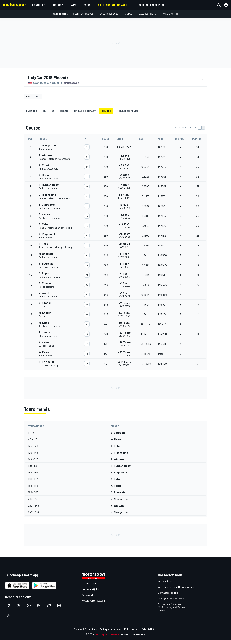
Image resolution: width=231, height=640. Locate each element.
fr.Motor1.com (89, 583)
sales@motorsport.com (171, 598)
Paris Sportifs (170, 13)
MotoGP (58, 5)
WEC (87, 5)
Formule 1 (38, 5)
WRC (73, 5)
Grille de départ (85, 110)
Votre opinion (165, 581)
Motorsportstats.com (93, 600)
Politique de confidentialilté (139, 629)
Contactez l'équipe (168, 592)
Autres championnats (112, 5)
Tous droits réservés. (133, 634)
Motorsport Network (106, 634)
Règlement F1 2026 (82, 13)
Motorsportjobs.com (93, 589)
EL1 (45, 110)
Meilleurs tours (127, 110)
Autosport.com (90, 594)
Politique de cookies (110, 629)
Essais (64, 110)
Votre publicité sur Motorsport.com (177, 586)
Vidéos (128, 13)
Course (106, 110)
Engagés (31, 110)
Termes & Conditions (85, 629)
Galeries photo (147, 13)
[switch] (189, 127)
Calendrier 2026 (109, 13)
